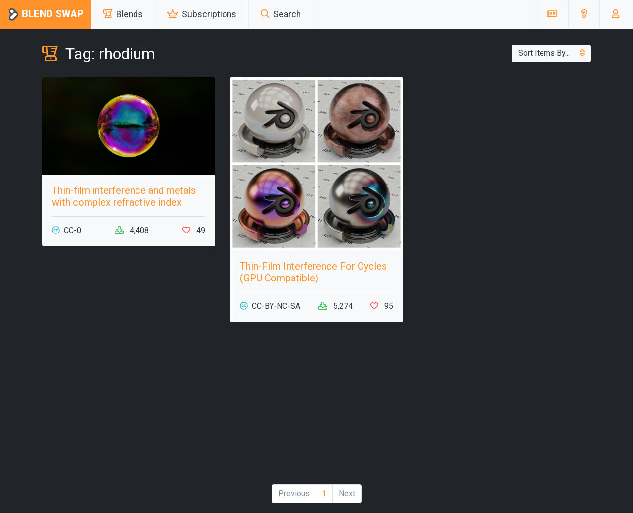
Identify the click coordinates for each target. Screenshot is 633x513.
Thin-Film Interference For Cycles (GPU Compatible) (313, 272)
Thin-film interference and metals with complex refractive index (124, 196)
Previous (294, 493)
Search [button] (281, 14)
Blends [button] (123, 14)
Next (347, 493)
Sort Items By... (551, 53)
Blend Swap (46, 14)
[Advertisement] (128, 407)
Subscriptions (201, 14)
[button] (584, 14)
